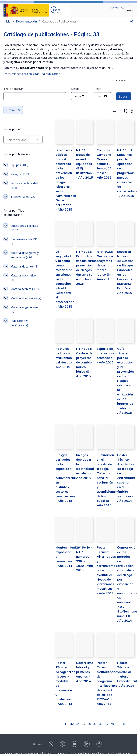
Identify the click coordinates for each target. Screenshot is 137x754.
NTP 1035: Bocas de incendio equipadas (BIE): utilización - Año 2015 (75, 171)
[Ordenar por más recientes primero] (114, 114)
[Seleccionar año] (16, 142)
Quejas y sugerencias (56, 725)
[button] (130, 8)
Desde (75, 92)
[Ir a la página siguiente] (123, 695)
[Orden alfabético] (125, 114)
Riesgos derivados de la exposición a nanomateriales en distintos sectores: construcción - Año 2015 (54, 458)
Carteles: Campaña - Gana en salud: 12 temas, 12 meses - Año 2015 (99, 171)
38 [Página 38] (94, 695)
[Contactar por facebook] (99, 716)
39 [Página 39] (99, 695)
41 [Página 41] (111, 695)
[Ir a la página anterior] (54, 695)
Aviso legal (106, 725)
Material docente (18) (18, 302)
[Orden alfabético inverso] (131, 114)
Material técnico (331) (18, 334)
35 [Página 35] (76, 695)
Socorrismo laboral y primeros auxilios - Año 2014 (75, 643)
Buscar (123, 99)
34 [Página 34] (71, 695)
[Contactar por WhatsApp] (51, 716)
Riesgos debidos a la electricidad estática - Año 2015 (75, 449)
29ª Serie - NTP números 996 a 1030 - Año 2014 (76, 537)
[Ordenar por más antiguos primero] (119, 114)
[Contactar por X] (63, 716)
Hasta (97, 92)
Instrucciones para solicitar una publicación (31, 77)
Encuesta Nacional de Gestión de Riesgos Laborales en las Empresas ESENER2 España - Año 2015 (124, 277)
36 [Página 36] (82, 695)
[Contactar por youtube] (75, 716)
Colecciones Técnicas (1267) (18, 250)
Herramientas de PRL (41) (19, 266)
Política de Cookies (68, 729)
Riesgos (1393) (15, 183)
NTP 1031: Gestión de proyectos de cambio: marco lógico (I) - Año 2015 (76, 361)
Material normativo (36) (17, 318)
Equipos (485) (19, 172)
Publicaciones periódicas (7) (19, 379)
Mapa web (91, 725)
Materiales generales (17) (17, 363)
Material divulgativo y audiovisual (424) (18, 284)
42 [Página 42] (117, 695)
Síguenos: (39, 716)
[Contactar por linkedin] (87, 716)
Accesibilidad (122, 725)
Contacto (76, 725)
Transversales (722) (19, 215)
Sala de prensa (13, 725)
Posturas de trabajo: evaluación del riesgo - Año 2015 (51, 356)
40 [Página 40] (105, 695)
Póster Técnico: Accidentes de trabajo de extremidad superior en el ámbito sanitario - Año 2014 (124, 458)
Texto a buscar (13, 92)
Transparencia (33, 725)
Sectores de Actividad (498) (18, 199)
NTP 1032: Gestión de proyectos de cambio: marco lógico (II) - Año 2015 (100, 273)
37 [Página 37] (88, 695)
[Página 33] (65, 695)
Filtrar (13, 113)
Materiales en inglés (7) (18, 348)
